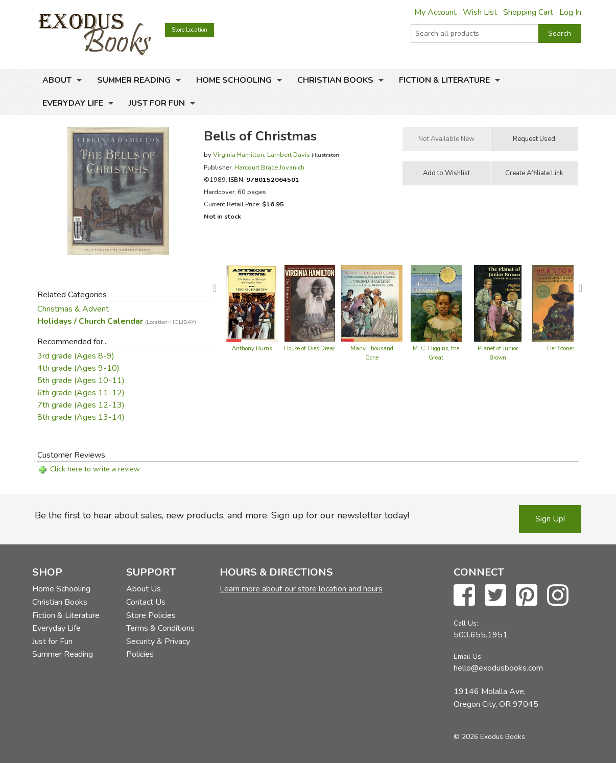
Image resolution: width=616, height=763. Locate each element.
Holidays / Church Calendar (116, 321)
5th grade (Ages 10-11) (81, 380)
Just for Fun (157, 103)
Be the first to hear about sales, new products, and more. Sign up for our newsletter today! (222, 515)
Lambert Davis (288, 154)
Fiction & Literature (444, 80)
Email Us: (468, 656)
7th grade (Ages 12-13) (81, 405)
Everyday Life (72, 103)
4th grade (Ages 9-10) (78, 368)
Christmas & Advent (73, 309)
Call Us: (466, 623)
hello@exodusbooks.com (498, 668)
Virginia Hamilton (238, 154)
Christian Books (335, 80)
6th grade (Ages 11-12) (81, 392)
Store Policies (151, 615)
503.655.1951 (481, 634)
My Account (435, 12)
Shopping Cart (528, 12)
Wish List (480, 12)
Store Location (189, 30)
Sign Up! (550, 518)
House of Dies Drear (309, 348)
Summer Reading (134, 80)
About (57, 80)
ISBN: (264, 179)
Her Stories (561, 348)
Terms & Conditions (160, 628)
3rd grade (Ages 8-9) (75, 356)
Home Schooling (234, 80)
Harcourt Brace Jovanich (269, 167)
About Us (143, 588)
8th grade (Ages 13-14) (81, 417)
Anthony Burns (252, 348)
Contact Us (145, 602)
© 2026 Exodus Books (489, 737)
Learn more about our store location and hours (301, 588)
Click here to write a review (95, 469)
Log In (570, 12)
